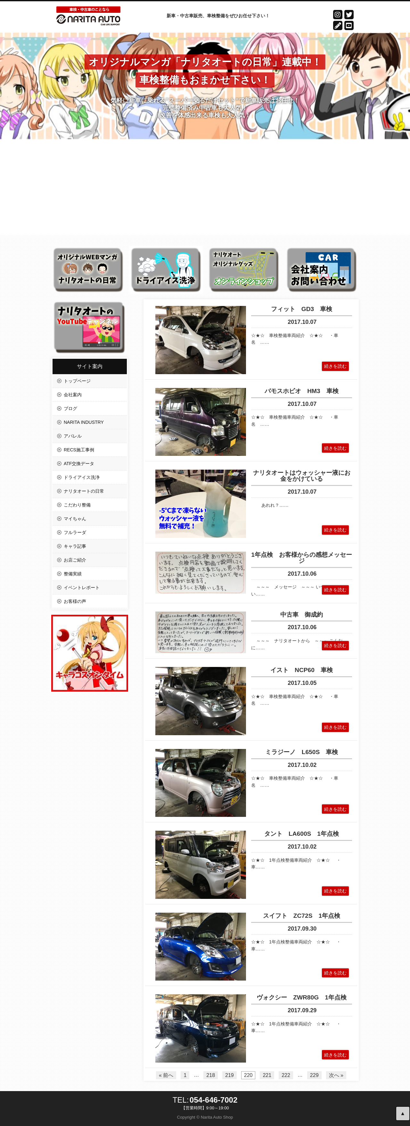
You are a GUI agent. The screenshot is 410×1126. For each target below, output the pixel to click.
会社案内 (73, 394)
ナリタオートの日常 (84, 491)
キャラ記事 (75, 546)
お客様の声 (75, 601)
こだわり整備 (77, 504)
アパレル (73, 436)
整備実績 (73, 573)
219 (229, 1075)
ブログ (70, 408)
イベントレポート (82, 587)
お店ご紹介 (75, 560)
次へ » (336, 1075)
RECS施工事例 (79, 449)
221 (267, 1075)
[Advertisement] (205, 187)
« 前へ (166, 1075)
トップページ (77, 380)
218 (210, 1075)
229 (314, 1075)
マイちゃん (75, 518)
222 (286, 1075)
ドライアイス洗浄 (82, 477)
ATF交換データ (79, 463)
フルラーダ (75, 532)
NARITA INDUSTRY (84, 422)
